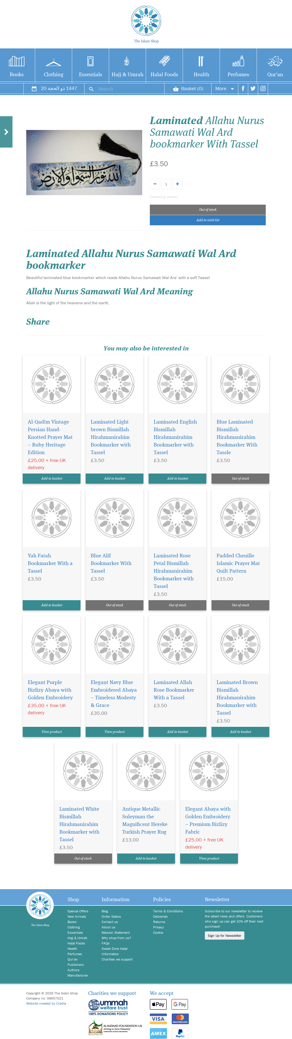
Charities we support (117, 959)
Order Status (111, 916)
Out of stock (208, 210)
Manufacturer (78, 975)
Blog (105, 911)
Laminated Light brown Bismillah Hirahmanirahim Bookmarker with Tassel (111, 437)
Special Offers (78, 911)
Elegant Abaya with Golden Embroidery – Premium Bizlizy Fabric (208, 821)
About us (108, 927)
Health (201, 74)
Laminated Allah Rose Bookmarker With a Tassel (174, 690)
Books (72, 921)
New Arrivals (77, 916)
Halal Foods (164, 74)
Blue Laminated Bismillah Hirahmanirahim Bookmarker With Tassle (237, 437)
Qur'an (73, 959)
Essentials (90, 74)
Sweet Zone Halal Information (114, 951)
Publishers (76, 964)
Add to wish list (207, 220)
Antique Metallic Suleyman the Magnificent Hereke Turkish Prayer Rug (144, 821)
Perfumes (238, 74)
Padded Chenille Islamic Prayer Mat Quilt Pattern (238, 563)
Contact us (110, 921)
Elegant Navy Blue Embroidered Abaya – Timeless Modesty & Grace (114, 694)
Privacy (158, 927)
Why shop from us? (116, 938)
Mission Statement (116, 932)
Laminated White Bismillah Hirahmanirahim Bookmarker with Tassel (79, 825)
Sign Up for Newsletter (224, 935)
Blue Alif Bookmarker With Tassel (111, 563)
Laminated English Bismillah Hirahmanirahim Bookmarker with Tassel (175, 437)
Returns (159, 921)
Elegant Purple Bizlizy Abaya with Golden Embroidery (50, 690)
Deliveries (160, 916)
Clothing (53, 74)
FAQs (106, 943)
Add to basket (51, 478)
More (224, 88)
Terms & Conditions (168, 911)
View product (52, 732)
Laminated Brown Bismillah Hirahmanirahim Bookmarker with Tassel (237, 698)
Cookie (158, 932)
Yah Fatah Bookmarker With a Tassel (50, 563)
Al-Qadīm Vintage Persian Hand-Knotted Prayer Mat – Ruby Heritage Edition (50, 437)
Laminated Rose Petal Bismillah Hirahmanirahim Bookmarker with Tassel (174, 571)
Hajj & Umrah (127, 74)
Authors (73, 970)
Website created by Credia (46, 1003)
